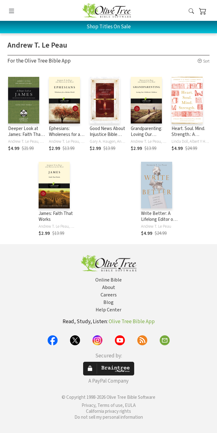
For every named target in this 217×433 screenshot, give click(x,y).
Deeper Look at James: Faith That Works (25, 134)
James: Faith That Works (56, 216)
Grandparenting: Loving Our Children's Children (149, 134)
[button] (191, 11)
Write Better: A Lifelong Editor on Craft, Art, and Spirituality (158, 222)
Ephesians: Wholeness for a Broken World (64, 134)
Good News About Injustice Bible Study (107, 134)
